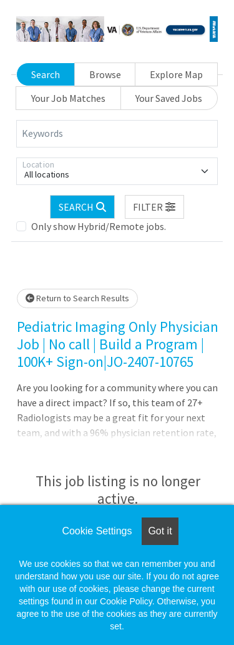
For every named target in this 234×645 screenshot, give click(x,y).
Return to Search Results (77, 298)
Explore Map (176, 74)
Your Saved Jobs (168, 98)
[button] (155, 207)
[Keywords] (117, 134)
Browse (105, 74)
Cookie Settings (97, 531)
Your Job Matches (68, 98)
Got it (160, 531)
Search (45, 74)
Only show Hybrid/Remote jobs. (98, 226)
